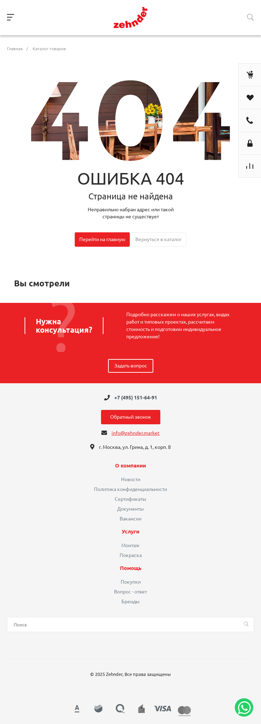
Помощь (130, 568)
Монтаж (130, 545)
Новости (130, 479)
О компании (130, 466)
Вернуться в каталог (158, 239)
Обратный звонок (130, 417)
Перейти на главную (102, 239)
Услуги (130, 531)
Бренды (130, 601)
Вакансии (130, 519)
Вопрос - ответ (130, 592)
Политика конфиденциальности (130, 489)
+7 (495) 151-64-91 (135, 397)
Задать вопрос (130, 365)
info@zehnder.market (136, 433)
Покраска (131, 555)
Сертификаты (130, 499)
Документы (130, 509)
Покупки (131, 582)
